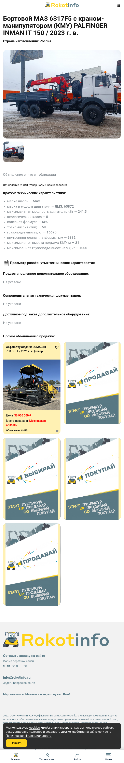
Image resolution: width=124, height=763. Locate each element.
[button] (108, 756)
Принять (16, 743)
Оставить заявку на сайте (24, 656)
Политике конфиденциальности (29, 736)
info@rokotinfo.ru (16, 677)
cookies (34, 727)
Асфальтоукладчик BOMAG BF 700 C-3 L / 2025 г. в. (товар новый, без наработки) (26, 351)
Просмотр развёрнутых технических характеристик (49, 263)
